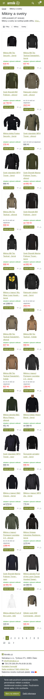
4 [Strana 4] (18, 638)
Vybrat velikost (9, 68)
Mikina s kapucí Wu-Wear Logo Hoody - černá (11, 295)
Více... (37, 21)
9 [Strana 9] (38, 638)
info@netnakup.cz (11, 661)
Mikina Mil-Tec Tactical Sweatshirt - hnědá (11, 376)
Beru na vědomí (12, 694)
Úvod (4, 9)
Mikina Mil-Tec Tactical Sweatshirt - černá (31, 55)
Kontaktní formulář (9, 666)
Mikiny (16, 27)
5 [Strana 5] (22, 638)
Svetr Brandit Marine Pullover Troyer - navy (11, 576)
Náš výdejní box (22, 669)
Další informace (29, 694)
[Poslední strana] (13, 643)
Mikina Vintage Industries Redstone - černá (32, 535)
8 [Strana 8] (34, 638)
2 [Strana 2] (11, 638)
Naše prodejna (8, 669)
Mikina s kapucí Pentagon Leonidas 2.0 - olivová (11, 535)
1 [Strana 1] (7, 638)
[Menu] (4, 3)
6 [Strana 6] (26, 638)
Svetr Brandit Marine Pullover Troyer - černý (31, 256)
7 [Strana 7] (30, 638)
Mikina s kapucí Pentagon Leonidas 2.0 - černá (31, 376)
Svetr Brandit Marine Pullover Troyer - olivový (31, 175)
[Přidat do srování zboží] (20, 68)
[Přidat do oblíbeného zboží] (18, 68)
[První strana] (3, 638)
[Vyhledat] (32, 3)
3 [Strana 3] (14, 638)
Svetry (23, 27)
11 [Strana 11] (9, 643)
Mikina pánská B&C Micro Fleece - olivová (11, 417)
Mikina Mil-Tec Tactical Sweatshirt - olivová (11, 337)
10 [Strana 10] (4, 643)
